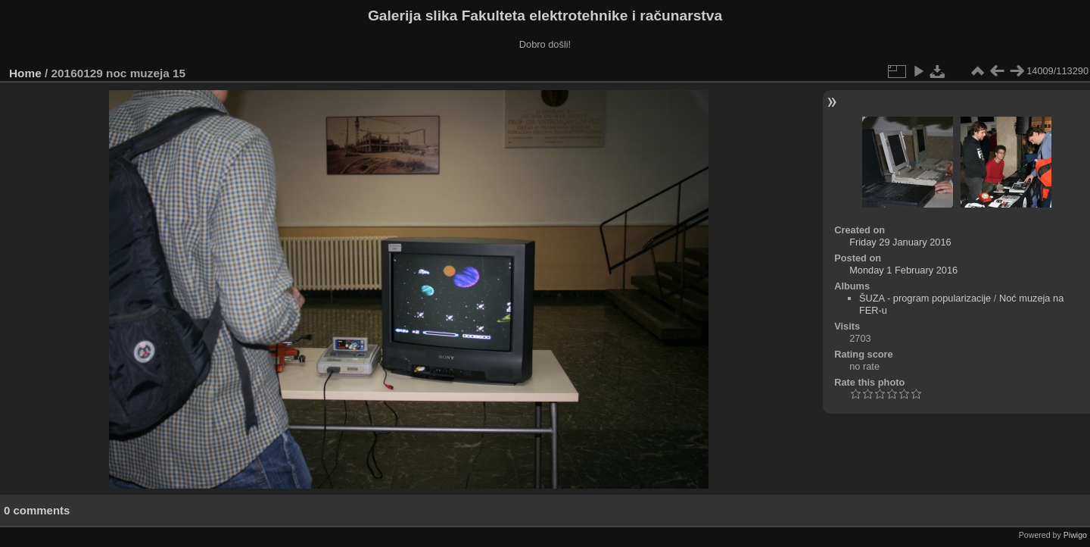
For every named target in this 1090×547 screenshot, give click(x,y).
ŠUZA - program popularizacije (925, 298)
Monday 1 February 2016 (903, 270)
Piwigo (1075, 534)
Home (25, 73)
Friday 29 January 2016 (900, 242)
